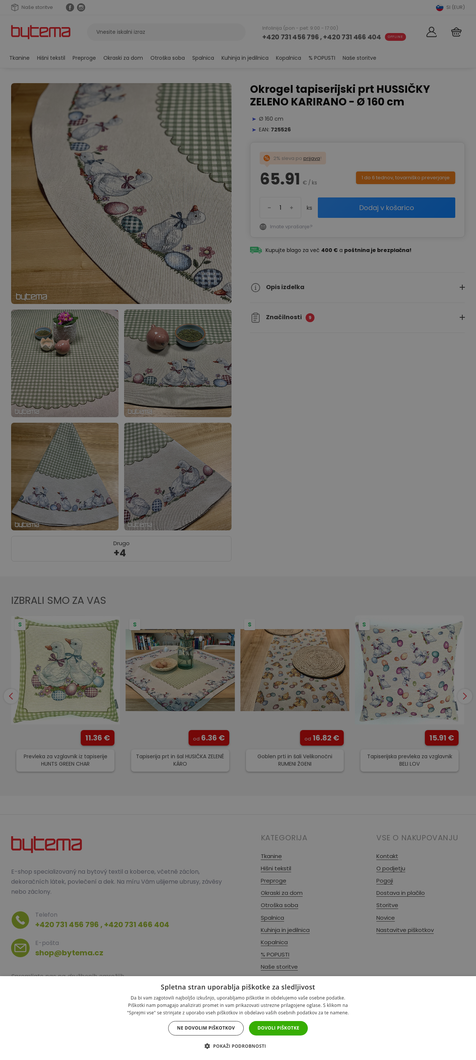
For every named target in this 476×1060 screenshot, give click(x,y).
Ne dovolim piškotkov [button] (206, 1028)
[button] (238, 1046)
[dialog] (238, 530)
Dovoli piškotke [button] (278, 1028)
